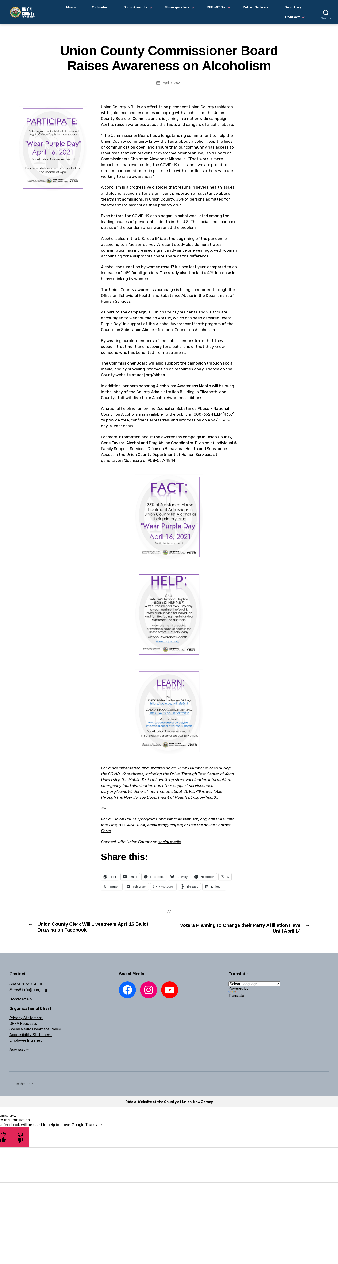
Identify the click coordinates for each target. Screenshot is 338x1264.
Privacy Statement (26, 1018)
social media (169, 841)
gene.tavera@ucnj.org (121, 460)
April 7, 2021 (172, 83)
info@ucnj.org (170, 825)
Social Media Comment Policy (35, 1029)
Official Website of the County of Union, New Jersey (169, 1102)
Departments (135, 7)
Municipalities (177, 7)
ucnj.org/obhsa (151, 375)
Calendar (100, 7)
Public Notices (256, 7)
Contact (292, 17)
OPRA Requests (23, 1024)
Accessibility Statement (30, 1035)
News (71, 7)
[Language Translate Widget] (254, 984)
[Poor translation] (20, 1138)
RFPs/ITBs (216, 7)
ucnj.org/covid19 (116, 791)
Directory (292, 7)
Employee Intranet (25, 1041)
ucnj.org (199, 819)
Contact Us (20, 999)
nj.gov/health (205, 797)
